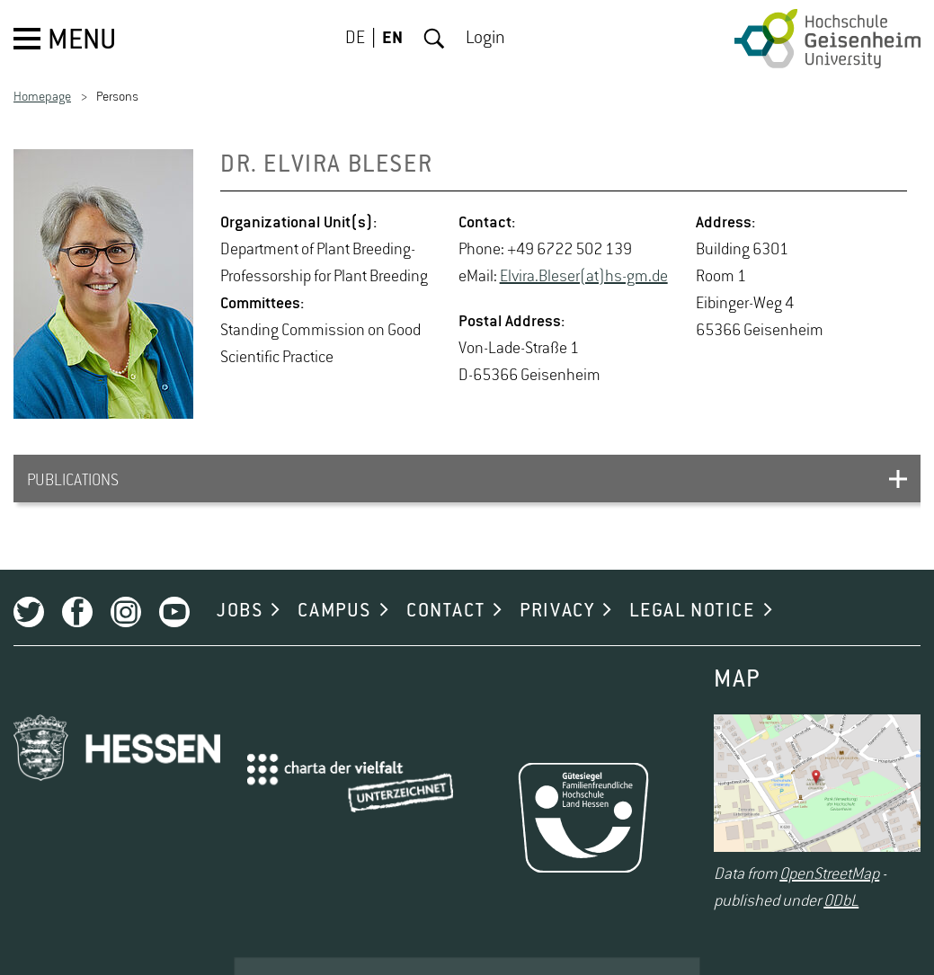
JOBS (239, 611)
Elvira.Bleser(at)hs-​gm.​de (584, 277)
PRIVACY (557, 611)
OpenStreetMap (829, 874)
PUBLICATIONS (73, 481)
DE (355, 39)
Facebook (77, 612)
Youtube (174, 612)
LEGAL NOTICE (691, 611)
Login (485, 39)
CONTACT (445, 611)
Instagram (126, 612)
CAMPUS (334, 611)
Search (434, 38)
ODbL (840, 901)
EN (392, 39)
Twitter (28, 612)
